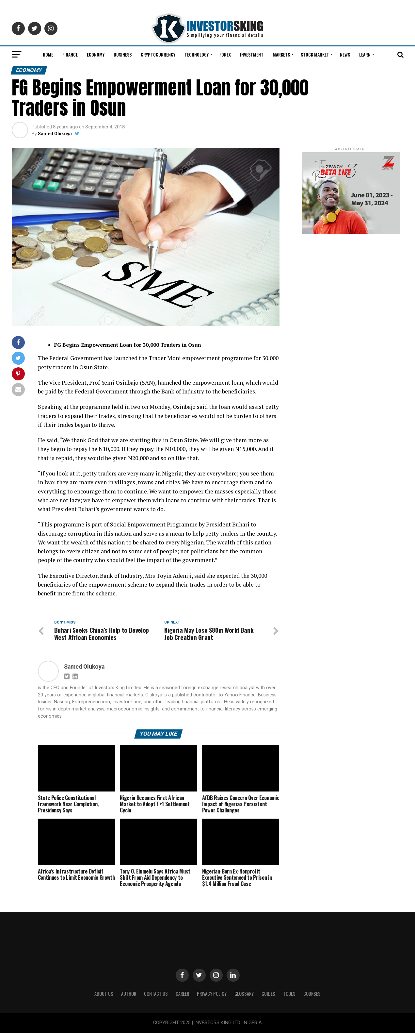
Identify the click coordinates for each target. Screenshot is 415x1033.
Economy (95, 54)
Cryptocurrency (158, 54)
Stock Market (315, 54)
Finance (70, 54)
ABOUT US (103, 993)
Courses (312, 993)
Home (48, 54)
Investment (251, 54)
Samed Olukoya (55, 133)
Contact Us (156, 993)
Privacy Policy (212, 993)
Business (123, 54)
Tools (289, 993)
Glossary (244, 993)
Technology (196, 54)
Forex (225, 54)
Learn (365, 54)
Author (128, 993)
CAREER (182, 993)
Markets (281, 54)
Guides (268, 993)
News (345, 54)
